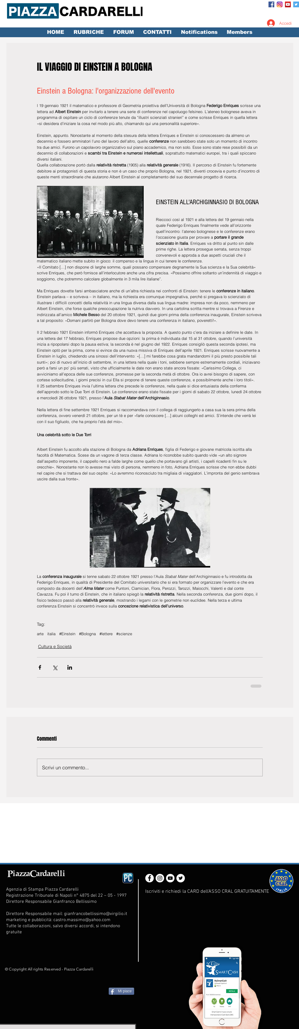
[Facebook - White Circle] (149, 878)
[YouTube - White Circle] (170, 878)
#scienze (124, 633)
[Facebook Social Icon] (271, 4)
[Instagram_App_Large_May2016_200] (280, 4)
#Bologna (87, 633)
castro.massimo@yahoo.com (81, 920)
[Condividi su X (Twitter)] (55, 667)
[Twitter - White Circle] (180, 878)
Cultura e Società (55, 646)
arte (40, 633)
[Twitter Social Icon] (296, 4)
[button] (88, 32)
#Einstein (67, 633)
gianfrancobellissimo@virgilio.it (95, 914)
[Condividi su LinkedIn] (70, 667)
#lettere (106, 633)
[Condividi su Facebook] (40, 667)
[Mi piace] (121, 991)
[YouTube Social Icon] (288, 4)
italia (51, 633)
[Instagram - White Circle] (160, 878)
